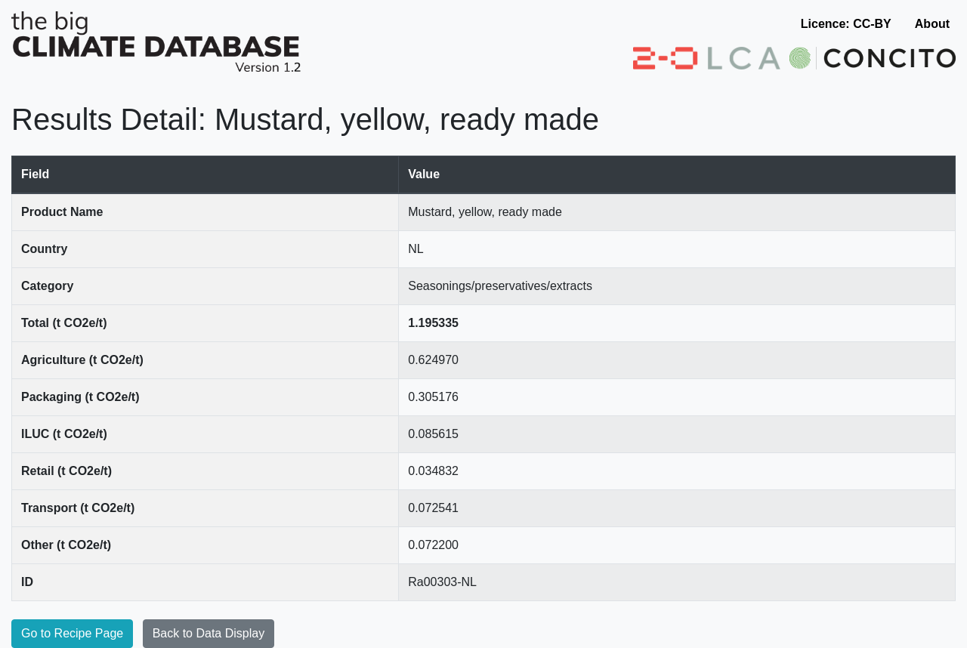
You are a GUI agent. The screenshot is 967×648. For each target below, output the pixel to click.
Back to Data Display (209, 633)
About (932, 23)
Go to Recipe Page (72, 633)
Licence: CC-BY (846, 23)
